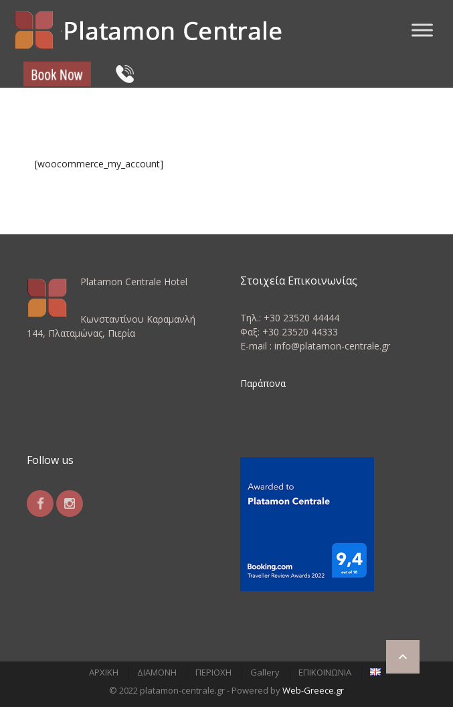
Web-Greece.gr (313, 690)
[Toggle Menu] (422, 29)
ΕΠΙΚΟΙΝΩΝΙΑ (324, 672)
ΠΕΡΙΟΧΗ (213, 672)
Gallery (265, 672)
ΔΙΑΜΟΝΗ (157, 672)
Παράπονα (263, 383)
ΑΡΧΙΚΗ (103, 672)
